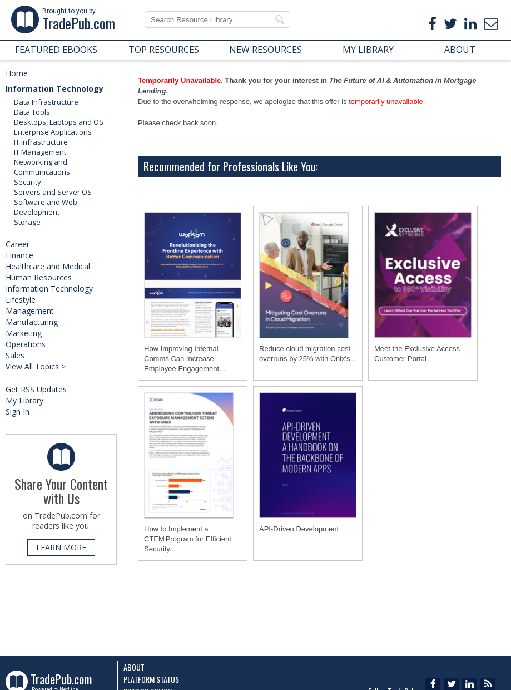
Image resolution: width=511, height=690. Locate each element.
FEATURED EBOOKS (56, 49)
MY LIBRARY (368, 49)
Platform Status (151, 679)
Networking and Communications (42, 167)
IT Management (40, 152)
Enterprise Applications (53, 132)
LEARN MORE (61, 547)
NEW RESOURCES (265, 49)
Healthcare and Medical (48, 266)
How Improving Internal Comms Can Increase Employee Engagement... (184, 358)
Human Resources (39, 277)
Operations (26, 344)
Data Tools (32, 112)
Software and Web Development (45, 207)
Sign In (17, 411)
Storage (27, 222)
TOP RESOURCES (163, 49)
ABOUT (459, 49)
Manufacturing (32, 322)
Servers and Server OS (53, 192)
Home (17, 73)
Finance (19, 255)
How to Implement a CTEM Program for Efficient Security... (187, 539)
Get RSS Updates (36, 389)
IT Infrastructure (41, 142)
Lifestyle (21, 299)
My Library (24, 400)
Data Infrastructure (46, 102)
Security (27, 182)
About (134, 667)
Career (17, 244)
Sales (15, 355)
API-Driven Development (299, 529)
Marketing (24, 333)
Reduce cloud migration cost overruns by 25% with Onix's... (307, 353)
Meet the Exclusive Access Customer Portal (417, 353)
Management (30, 310)
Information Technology (54, 88)
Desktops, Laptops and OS (58, 122)
